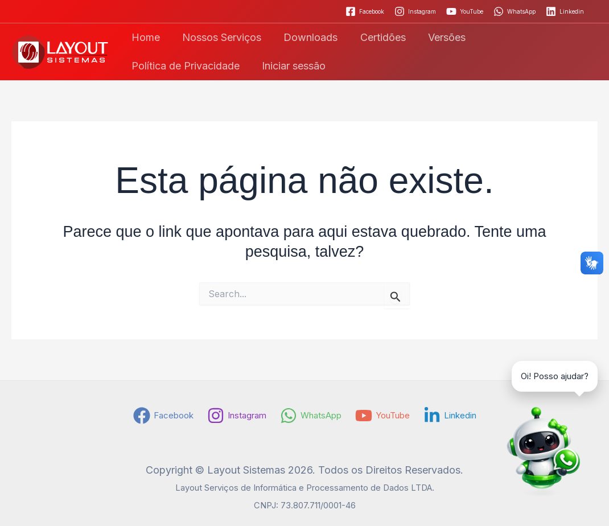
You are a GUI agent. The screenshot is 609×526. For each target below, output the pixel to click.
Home (144, 37)
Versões (438, 37)
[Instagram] (415, 11)
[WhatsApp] (514, 11)
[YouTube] (464, 11)
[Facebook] (364, 11)
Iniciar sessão (162, 66)
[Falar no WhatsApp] (541, 458)
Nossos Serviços (218, 37)
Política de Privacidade (532, 37)
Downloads (306, 37)
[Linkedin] (565, 11)
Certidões (376, 37)
